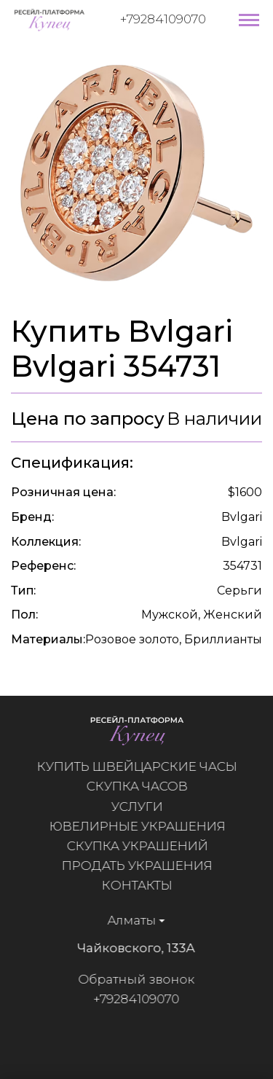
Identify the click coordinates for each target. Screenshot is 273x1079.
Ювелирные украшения (143, 826)
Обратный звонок (129, 979)
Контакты (143, 885)
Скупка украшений (143, 846)
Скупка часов (143, 786)
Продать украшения (143, 865)
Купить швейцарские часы (143, 766)
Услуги (143, 806)
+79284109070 (163, 19)
